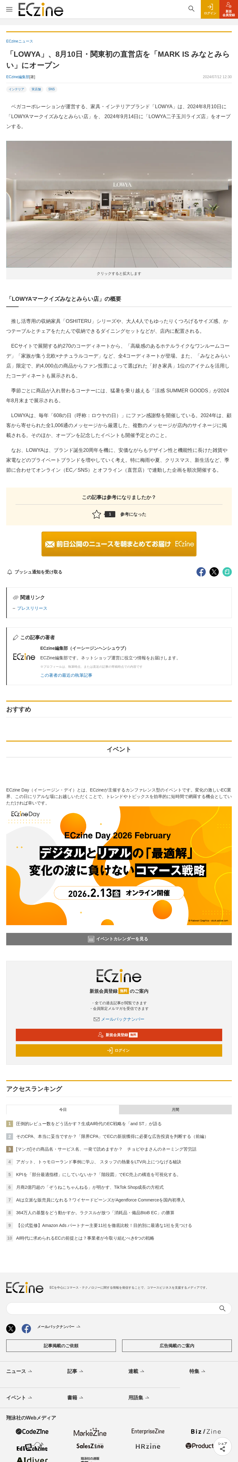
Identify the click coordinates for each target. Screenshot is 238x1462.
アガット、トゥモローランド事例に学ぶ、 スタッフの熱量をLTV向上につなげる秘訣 (98, 1161)
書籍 (75, 1398)
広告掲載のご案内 (177, 1345)
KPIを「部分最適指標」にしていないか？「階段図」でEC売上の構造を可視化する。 (98, 1174)
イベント (19, 1398)
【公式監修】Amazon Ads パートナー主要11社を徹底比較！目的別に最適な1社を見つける (104, 1225)
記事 (75, 1372)
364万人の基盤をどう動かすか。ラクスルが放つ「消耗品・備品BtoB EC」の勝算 (95, 1212)
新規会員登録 (118, 1035)
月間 (175, 1110)
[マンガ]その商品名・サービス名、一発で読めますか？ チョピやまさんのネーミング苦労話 (106, 1149)
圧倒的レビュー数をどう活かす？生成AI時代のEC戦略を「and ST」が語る (89, 1123)
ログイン (118, 1050)
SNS (51, 89)
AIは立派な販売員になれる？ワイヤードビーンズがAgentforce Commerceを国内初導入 (100, 1199)
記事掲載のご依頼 (61, 1345)
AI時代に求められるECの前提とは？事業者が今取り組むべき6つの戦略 (85, 1238)
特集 (197, 1372)
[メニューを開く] (9, 9)
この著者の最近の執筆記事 (66, 675)
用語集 (139, 1398)
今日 (63, 1110)
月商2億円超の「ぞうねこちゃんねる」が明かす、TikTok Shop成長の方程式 (90, 1187)
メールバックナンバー (119, 1019)
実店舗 (36, 89)
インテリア (16, 89)
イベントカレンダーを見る (118, 939)
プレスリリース (32, 608)
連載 (136, 1372)
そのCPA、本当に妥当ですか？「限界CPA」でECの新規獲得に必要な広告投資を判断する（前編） (112, 1136)
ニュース (19, 1372)
